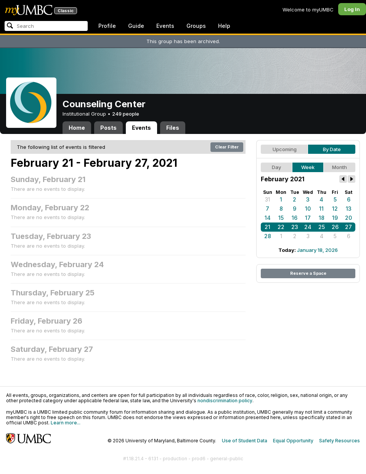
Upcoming (285, 149)
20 (348, 217)
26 (335, 227)
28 (267, 236)
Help (224, 26)
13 (349, 208)
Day (276, 167)
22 (281, 227)
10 (308, 208)
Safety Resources (339, 440)
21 (267, 227)
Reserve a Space (308, 273)
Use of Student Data (244, 440)
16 (294, 217)
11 (321, 208)
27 (348, 227)
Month (339, 167)
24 (307, 227)
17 (308, 217)
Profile (107, 26)
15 (281, 217)
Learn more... (65, 423)
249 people (125, 114)
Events (165, 26)
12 (335, 208)
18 (321, 217)
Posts (108, 127)
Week (308, 167)
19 (335, 217)
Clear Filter (227, 147)
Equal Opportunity (293, 440)
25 (321, 227)
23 (294, 227)
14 (268, 217)
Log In (352, 9)
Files (172, 127)
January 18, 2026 (317, 250)
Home (77, 127)
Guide (136, 26)
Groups (196, 26)
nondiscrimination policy (224, 400)
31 (267, 199)
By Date (332, 149)
